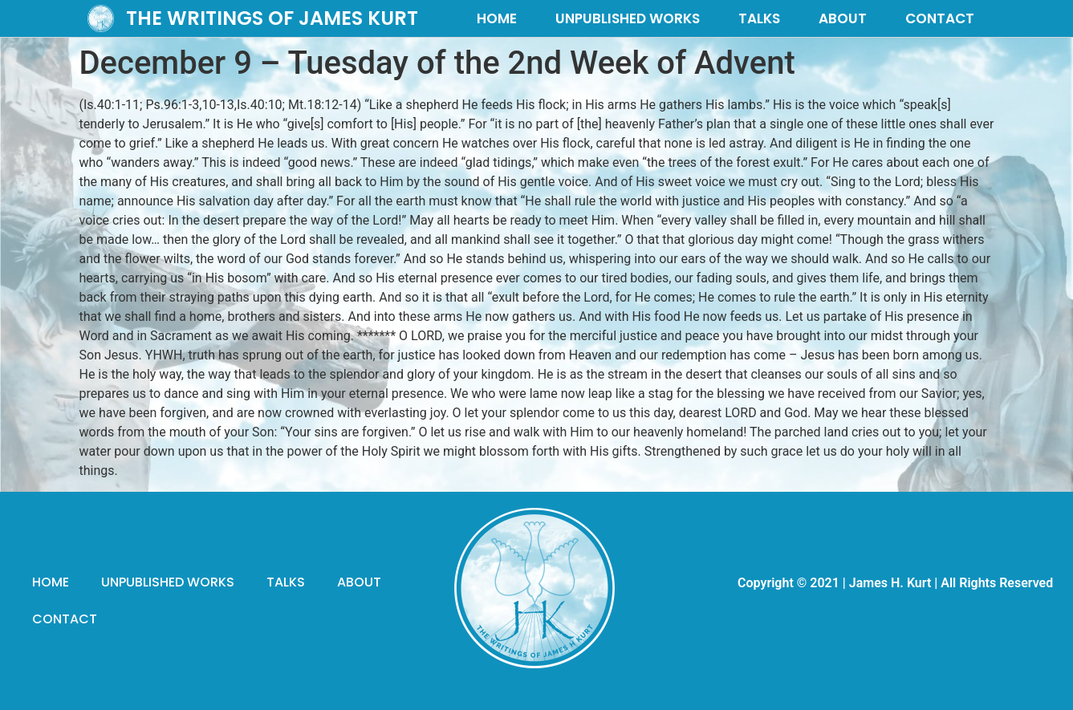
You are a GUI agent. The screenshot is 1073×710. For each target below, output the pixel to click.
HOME (497, 18)
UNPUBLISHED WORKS (627, 18)
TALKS (759, 18)
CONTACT (939, 18)
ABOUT (843, 18)
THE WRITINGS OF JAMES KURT (272, 18)
